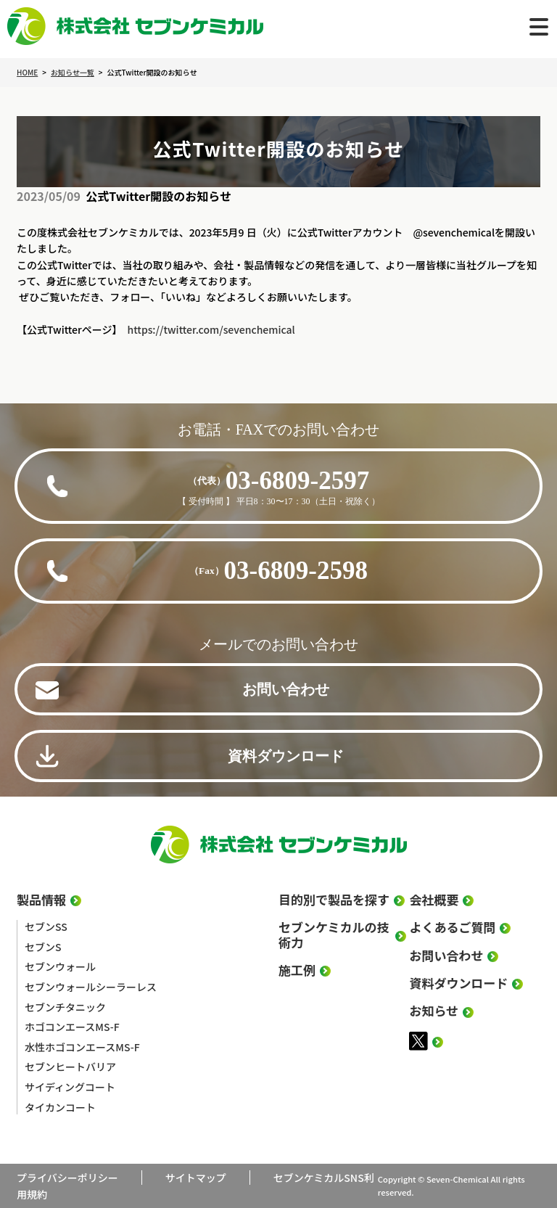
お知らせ (433, 1010)
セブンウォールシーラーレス (91, 986)
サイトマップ (195, 1177)
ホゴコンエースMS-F (72, 1026)
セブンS (43, 947)
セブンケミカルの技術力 (333, 935)
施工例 (296, 970)
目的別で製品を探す (333, 899)
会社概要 (433, 899)
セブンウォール (60, 966)
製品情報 (41, 899)
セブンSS (46, 926)
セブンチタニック (65, 1007)
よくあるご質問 (452, 927)
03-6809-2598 (278, 570)
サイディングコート (70, 1087)
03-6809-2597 (278, 481)
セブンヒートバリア (70, 1066)
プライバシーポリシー (67, 1177)
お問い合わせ (285, 689)
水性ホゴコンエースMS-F (82, 1047)
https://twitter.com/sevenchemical (211, 329)
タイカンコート (60, 1107)
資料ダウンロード (286, 756)
